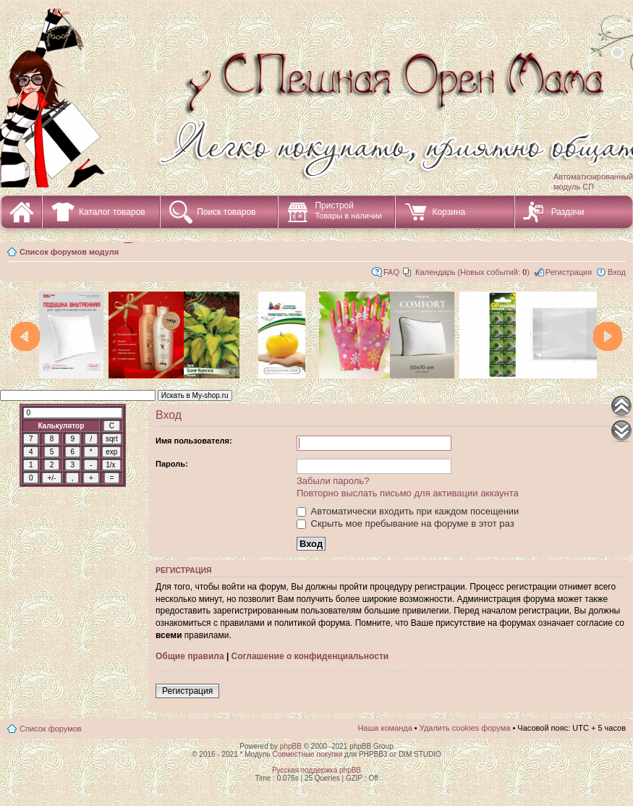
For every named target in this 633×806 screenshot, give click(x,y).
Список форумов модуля (69, 251)
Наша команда (384, 728)
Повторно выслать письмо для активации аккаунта (408, 493)
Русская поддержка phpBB (316, 770)
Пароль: (172, 463)
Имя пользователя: (194, 440)
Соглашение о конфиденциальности (310, 656)
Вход (617, 272)
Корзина (448, 212)
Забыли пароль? (333, 480)
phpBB (291, 746)
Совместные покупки (307, 754)
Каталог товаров (112, 212)
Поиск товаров (226, 212)
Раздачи (568, 212)
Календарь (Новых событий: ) (472, 272)
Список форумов (51, 728)
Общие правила (190, 656)
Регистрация (568, 272)
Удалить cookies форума (465, 728)
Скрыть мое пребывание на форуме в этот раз (405, 523)
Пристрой (348, 210)
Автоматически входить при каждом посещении (408, 511)
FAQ (391, 272)
